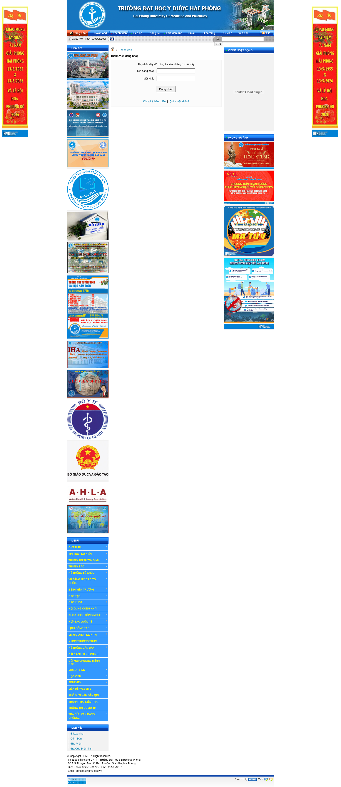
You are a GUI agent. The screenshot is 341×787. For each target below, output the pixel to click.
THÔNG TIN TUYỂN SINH (88, 560)
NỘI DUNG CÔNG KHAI (83, 608)
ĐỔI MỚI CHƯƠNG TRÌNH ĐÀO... (84, 662)
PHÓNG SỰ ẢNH (238, 137)
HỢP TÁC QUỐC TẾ (88, 621)
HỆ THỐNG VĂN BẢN (88, 647)
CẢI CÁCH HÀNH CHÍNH (83, 654)
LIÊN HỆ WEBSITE (80, 688)
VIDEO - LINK (88, 670)
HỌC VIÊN (88, 676)
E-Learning (77, 733)
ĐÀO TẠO (88, 596)
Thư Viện (76, 743)
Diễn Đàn (76, 738)
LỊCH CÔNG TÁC (88, 628)
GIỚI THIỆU (88, 547)
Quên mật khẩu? (179, 101)
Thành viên (125, 50)
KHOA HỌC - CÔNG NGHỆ (88, 615)
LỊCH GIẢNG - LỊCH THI (88, 634)
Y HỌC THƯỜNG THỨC (83, 641)
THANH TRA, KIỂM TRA (83, 701)
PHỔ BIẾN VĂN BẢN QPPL (85, 695)
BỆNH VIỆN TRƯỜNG (88, 589)
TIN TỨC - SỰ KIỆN (88, 553)
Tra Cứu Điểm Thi (81, 748)
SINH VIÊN (88, 682)
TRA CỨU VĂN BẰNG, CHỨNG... (88, 715)
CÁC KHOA (88, 602)
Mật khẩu (149, 78)
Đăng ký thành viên (154, 101)
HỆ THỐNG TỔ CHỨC (88, 572)
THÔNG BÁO (88, 566)
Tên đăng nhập (145, 71)
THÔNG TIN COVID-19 (82, 707)
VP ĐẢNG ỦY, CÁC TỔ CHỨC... (88, 581)
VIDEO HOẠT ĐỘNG (240, 50)
